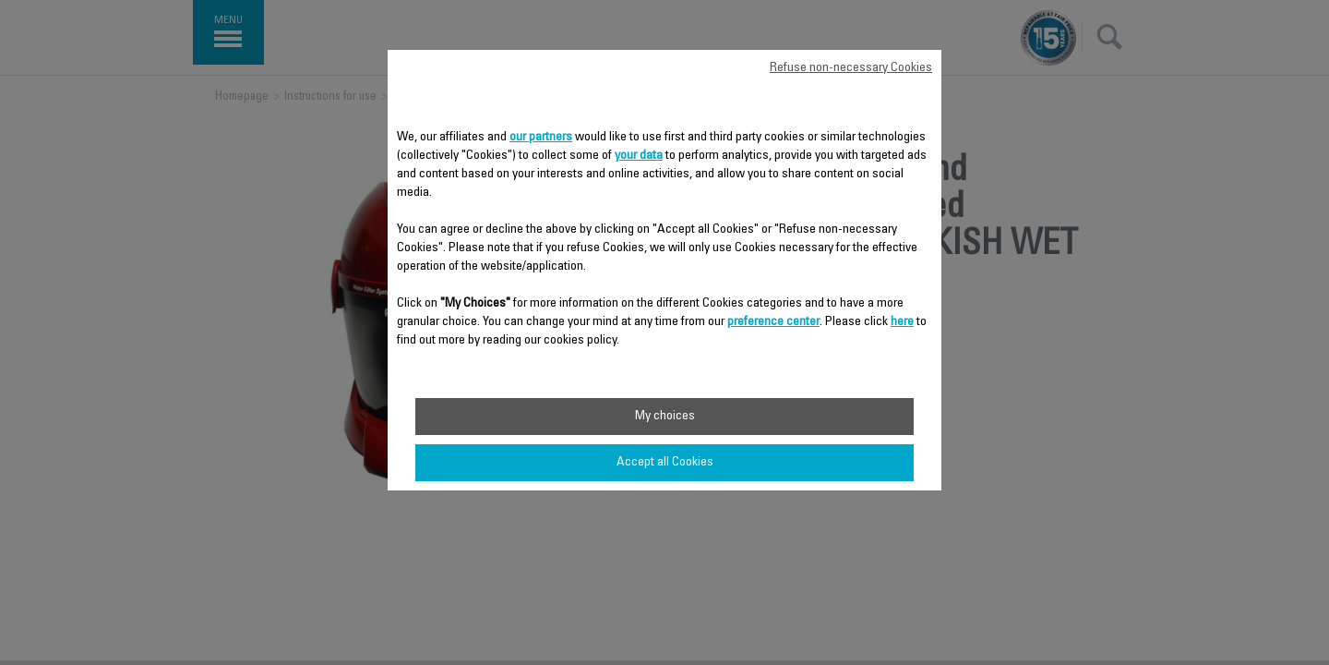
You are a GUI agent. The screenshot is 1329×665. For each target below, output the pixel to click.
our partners (540, 137)
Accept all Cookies (665, 462)
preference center (773, 322)
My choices (665, 416)
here (902, 322)
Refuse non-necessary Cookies (851, 68)
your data (639, 156)
